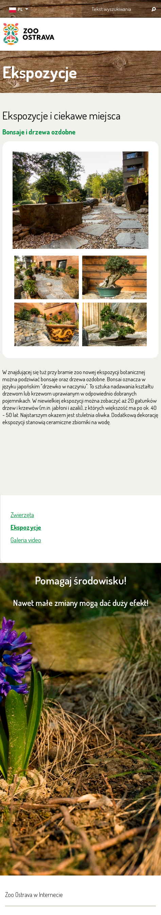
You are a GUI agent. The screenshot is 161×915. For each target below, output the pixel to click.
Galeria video (26, 539)
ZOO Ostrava (28, 35)
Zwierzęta (22, 514)
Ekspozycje (26, 527)
